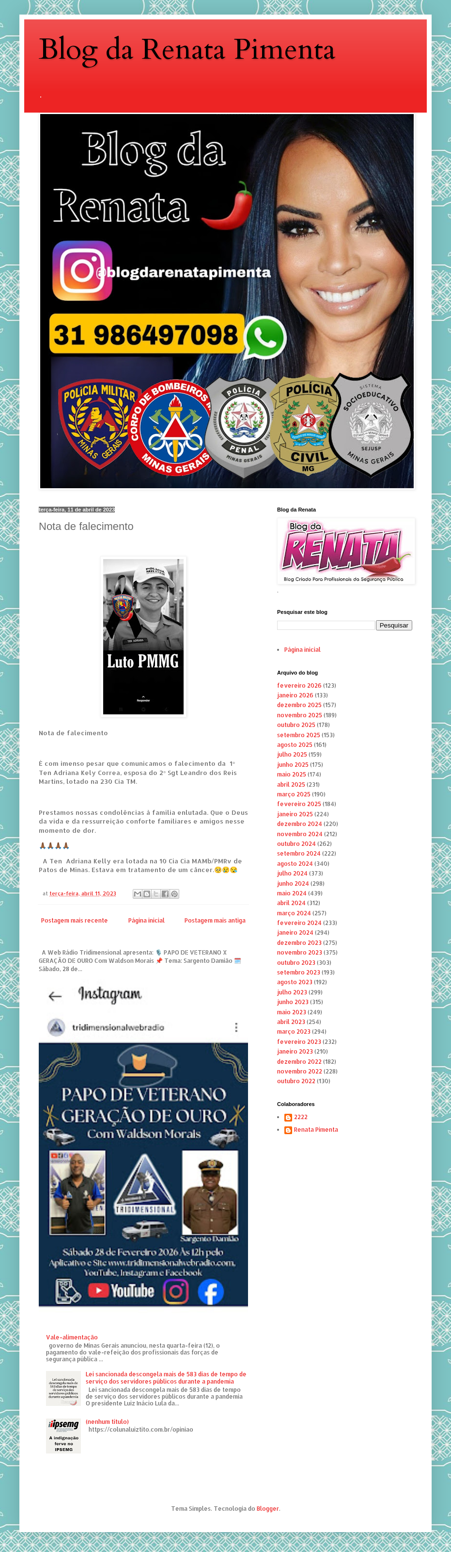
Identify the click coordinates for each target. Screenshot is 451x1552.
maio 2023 (291, 1012)
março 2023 (294, 1031)
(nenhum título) (107, 1421)
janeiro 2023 (295, 1051)
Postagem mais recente (74, 920)
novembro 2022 (299, 1071)
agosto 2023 (294, 982)
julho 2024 (292, 873)
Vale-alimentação (72, 1337)
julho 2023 (292, 992)
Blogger (268, 1508)
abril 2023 (291, 1021)
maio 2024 (292, 893)
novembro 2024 (300, 834)
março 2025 (294, 794)
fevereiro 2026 (299, 685)
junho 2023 (293, 1002)
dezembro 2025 (299, 705)
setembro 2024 (299, 853)
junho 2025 (293, 764)
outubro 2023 (296, 962)
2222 (301, 1117)
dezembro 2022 (299, 1061)
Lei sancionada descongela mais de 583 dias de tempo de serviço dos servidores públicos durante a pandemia (166, 1377)
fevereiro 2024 (299, 922)
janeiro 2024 (295, 932)
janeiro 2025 (295, 814)
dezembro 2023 (299, 942)
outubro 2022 (296, 1081)
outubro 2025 (296, 724)
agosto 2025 (294, 744)
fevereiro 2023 (299, 1041)
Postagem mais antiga (215, 920)
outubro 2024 (296, 843)
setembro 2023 (298, 972)
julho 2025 (292, 754)
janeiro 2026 (295, 695)
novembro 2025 (299, 715)
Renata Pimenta (316, 1129)
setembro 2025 (298, 735)
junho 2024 (293, 883)
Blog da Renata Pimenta (187, 49)
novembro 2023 (299, 952)
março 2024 (294, 913)
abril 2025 (291, 784)
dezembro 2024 (299, 823)
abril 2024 (291, 903)
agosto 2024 (295, 863)
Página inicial (146, 920)
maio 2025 (291, 774)
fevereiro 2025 (299, 804)
